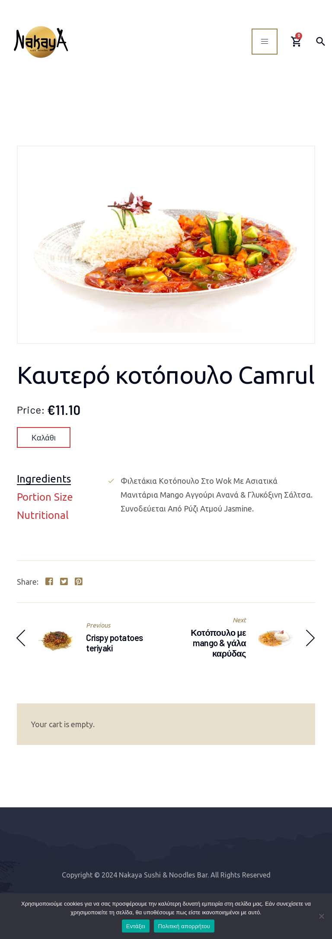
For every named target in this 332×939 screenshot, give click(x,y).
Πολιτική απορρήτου (184, 926)
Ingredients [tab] (44, 479)
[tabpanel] (211, 494)
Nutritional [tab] (43, 515)
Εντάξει (135, 926)
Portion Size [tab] (45, 497)
